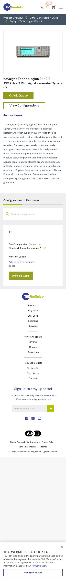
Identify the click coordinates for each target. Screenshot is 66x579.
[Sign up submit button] (50, 408)
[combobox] (33, 222)
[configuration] (24, 105)
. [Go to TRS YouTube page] (39, 418)
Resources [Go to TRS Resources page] (33, 352)
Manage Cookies (33, 572)
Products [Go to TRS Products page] (33, 305)
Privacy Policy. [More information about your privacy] (39, 565)
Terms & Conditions (28, 446)
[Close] (62, 546)
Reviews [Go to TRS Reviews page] (33, 341)
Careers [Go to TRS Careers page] (33, 378)
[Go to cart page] (54, 7)
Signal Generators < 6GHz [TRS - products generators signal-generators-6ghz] (44, 17)
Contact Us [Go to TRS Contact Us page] (33, 368)
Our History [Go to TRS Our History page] (33, 373)
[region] (33, 560)
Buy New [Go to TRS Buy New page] (33, 310)
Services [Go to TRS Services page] (33, 325)
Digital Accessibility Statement (25, 442)
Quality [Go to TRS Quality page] (33, 347)
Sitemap (43, 446)
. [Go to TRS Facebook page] (26, 418)
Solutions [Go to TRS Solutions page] (33, 320)
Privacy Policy (48, 442)
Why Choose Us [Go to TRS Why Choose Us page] (33, 336)
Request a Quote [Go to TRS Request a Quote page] (33, 362)
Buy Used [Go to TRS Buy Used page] (33, 315)
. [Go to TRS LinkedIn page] (33, 418)
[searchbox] (25, 222)
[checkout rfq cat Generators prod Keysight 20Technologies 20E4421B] (18, 95)
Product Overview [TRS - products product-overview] (13, 17)
